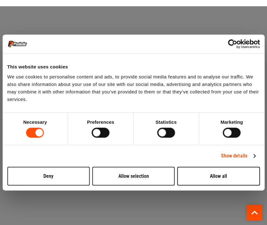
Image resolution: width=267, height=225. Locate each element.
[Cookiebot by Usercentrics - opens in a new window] (232, 44)
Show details (234, 156)
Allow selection (133, 176)
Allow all (218, 176)
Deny (48, 176)
